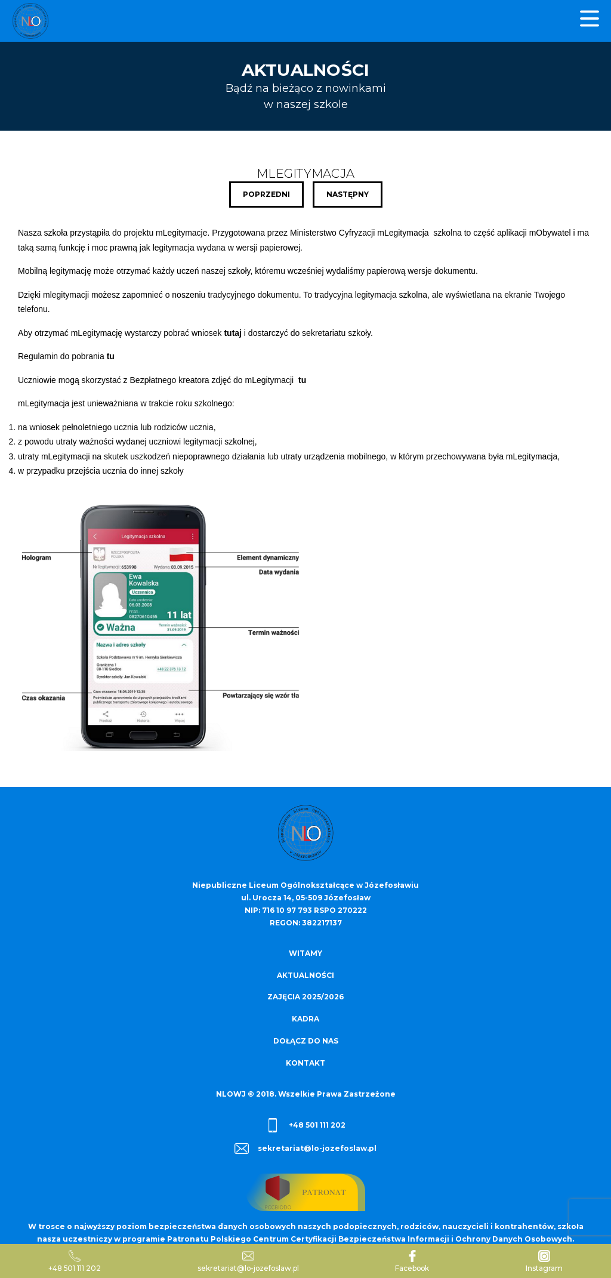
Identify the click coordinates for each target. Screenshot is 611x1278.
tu (111, 356)
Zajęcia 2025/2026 (305, 996)
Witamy (305, 953)
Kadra (305, 1017)
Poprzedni (266, 194)
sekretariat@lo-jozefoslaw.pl (305, 1145)
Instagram (544, 1261)
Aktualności (305, 974)
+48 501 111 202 (305, 1122)
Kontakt (305, 1060)
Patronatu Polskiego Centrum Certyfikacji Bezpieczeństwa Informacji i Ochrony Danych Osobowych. (370, 1235)
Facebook (413, 1261)
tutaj (233, 333)
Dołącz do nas (305, 1039)
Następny (347, 194)
